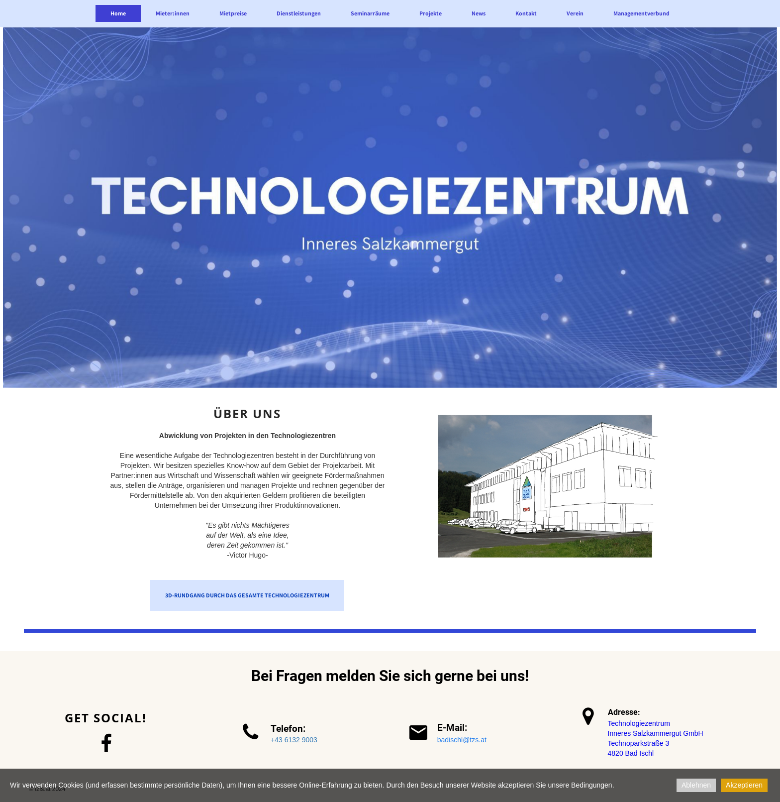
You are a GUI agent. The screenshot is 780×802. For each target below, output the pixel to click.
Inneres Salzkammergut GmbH (655, 733)
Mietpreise (233, 13)
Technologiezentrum (639, 723)
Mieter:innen (173, 13)
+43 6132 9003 (294, 740)
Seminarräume (370, 13)
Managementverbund (641, 13)
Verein (575, 13)
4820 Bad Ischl (631, 753)
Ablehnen (696, 785)
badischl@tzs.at (462, 740)
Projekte (430, 13)
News (479, 13)
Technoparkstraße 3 (639, 743)
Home (118, 13)
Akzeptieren (744, 785)
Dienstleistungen (299, 13)
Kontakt (526, 13)
